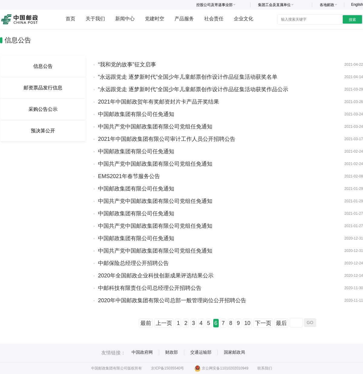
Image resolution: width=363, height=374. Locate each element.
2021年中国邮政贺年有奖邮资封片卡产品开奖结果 (158, 102)
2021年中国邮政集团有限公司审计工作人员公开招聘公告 (166, 139)
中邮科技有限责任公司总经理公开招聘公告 (149, 288)
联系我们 (264, 368)
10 (247, 323)
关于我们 (95, 18)
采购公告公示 (42, 109)
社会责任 (214, 18)
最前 (145, 323)
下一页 (263, 323)
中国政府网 (142, 352)
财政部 (171, 352)
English (357, 4)
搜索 (352, 20)
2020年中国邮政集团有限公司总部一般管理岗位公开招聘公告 (172, 300)
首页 (70, 18)
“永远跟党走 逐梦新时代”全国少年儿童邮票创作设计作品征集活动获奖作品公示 (193, 89)
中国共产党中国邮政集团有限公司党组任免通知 (155, 127)
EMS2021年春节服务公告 (129, 176)
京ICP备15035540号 (167, 368)
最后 (281, 323)
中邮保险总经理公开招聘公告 (133, 263)
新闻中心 (125, 18)
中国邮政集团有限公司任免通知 (136, 114)
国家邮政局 (234, 352)
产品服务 (184, 18)
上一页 (164, 323)
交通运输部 (200, 352)
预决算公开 (43, 130)
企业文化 (243, 18)
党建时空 (154, 18)
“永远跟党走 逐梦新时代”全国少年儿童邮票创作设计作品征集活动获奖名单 (187, 77)
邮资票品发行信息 (43, 87)
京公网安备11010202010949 (221, 368)
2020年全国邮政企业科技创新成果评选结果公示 (156, 276)
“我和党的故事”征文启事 (127, 64)
